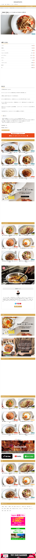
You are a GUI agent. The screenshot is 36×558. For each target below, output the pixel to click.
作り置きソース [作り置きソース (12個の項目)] (30, 506)
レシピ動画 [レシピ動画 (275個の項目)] (14, 506)
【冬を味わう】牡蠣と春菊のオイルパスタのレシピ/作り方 (26, 166)
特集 (5, 4)
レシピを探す (2, 4)
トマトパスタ (32, 176)
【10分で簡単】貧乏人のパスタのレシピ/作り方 (26, 248)
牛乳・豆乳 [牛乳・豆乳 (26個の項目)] (24, 506)
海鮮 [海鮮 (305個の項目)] (8, 508)
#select (12, 4)
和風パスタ (16, 407)
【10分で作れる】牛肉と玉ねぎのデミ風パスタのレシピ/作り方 (10, 261)
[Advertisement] (18, 76)
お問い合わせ (16, 4)
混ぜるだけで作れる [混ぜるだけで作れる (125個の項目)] (15, 508)
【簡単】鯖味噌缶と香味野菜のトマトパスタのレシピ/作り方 (26, 178)
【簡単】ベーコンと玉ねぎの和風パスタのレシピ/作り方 (26, 235)
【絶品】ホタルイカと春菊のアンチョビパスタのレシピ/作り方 (26, 261)
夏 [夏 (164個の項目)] (5, 510)
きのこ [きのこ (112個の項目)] (7, 506)
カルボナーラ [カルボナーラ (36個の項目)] (19, 506)
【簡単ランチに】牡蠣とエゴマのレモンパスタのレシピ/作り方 (26, 153)
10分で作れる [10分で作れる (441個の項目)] (26, 508)
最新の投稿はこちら (18, 306)
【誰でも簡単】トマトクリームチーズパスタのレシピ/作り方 (9, 248)
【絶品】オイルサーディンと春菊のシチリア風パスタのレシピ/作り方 (9, 153)
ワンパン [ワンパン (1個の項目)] (21, 508)
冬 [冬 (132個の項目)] (10, 510)
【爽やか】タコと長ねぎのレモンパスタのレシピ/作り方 (9, 165)
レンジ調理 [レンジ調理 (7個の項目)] (4, 508)
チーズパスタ (32, 484)
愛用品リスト (9, 4)
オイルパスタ (32, 259)
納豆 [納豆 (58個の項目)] (10, 506)
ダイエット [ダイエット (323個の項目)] (31, 508)
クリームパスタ (15, 176)
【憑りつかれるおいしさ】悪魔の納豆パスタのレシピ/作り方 (9, 236)
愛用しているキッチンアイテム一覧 (18, 134)
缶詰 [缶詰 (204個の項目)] (3, 506)
